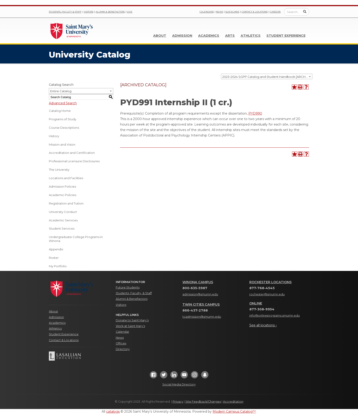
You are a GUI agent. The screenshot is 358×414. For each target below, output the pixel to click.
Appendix (56, 249)
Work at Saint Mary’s (130, 326)
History (54, 136)
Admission (182, 36)
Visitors (88, 11)
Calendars (207, 11)
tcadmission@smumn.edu (201, 316)
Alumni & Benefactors (110, 11)
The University (59, 169)
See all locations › (263, 325)
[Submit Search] (304, 11)
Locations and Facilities (66, 178)
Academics (208, 36)
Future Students (128, 287)
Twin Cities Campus (201, 304)
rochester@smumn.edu (267, 294)
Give (129, 11)
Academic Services (63, 220)
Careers (275, 11)
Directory (123, 349)
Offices (121, 343)
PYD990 (255, 113)
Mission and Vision (62, 144)
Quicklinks (232, 11)
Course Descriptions (64, 127)
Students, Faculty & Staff (65, 11)
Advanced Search (63, 103)
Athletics (251, 36)
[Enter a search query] (296, 12)
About (159, 36)
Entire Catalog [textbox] (60, 91)
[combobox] (266, 76)
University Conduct (63, 212)
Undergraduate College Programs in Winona (76, 239)
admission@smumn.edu (200, 294)
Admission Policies (62, 186)
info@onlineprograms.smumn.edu (274, 315)
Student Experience (285, 36)
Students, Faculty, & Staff (134, 293)
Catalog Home (60, 111)
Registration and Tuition (66, 203)
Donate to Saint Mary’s (132, 320)
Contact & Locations (255, 11)
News (219, 11)
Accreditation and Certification (72, 153)
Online (255, 303)
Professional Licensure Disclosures (74, 161)
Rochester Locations (270, 282)
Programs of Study (62, 119)
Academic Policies (62, 195)
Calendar (122, 331)
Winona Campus (197, 282)
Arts (230, 36)
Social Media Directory (179, 384)
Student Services (61, 228)
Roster (54, 257)
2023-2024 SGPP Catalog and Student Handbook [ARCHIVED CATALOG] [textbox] (267, 77)
